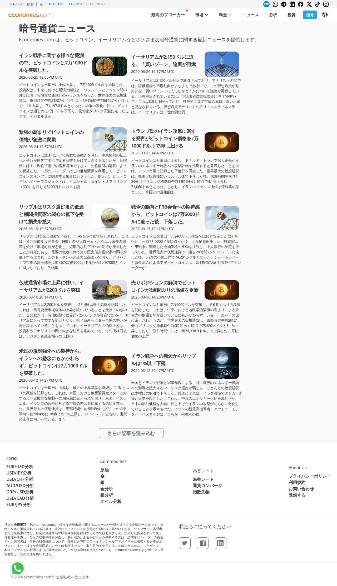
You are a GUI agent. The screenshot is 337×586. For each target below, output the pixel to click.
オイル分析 (110, 501)
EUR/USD (76, 4)
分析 (273, 14)
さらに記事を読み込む (131, 433)
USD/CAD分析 (20, 498)
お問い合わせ (301, 489)
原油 (30, 4)
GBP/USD (97, 4)
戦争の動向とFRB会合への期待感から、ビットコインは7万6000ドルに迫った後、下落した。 (165, 214)
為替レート (203, 471)
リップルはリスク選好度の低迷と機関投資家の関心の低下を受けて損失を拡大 (51, 214)
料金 (225, 14)
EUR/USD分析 (19, 466)
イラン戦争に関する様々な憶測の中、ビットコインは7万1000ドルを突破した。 (53, 62)
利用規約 (297, 482)
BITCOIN (56, 4)
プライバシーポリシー (310, 476)
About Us (298, 468)
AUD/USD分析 (20, 485)
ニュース (251, 14)
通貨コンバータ (207, 485)
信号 (310, 14)
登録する (297, 495)
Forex (11, 458)
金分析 (106, 489)
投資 (291, 14)
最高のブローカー (169, 13)
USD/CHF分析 (19, 479)
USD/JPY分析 (18, 473)
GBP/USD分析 (19, 492)
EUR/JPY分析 (18, 504)
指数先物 (201, 492)
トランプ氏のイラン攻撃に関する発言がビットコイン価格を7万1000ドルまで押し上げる (165, 138)
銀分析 (106, 495)
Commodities (113, 461)
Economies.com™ (39, 576)
